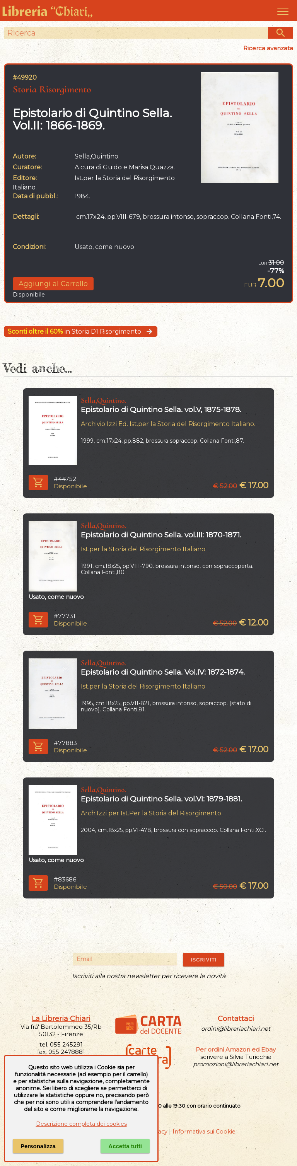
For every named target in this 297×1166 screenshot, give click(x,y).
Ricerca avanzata (268, 48)
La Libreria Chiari (61, 1018)
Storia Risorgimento (52, 89)
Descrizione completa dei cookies (81, 1123)
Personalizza (38, 1146)
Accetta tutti (125, 1146)
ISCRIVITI (204, 960)
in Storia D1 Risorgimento (81, 331)
